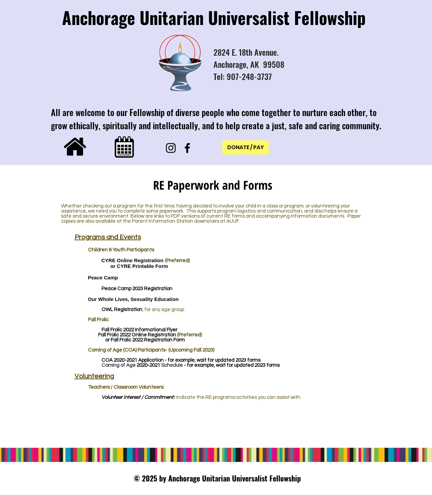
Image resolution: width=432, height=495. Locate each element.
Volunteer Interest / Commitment (137, 397)
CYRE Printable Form (142, 266)
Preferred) (178, 260)
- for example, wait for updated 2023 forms (231, 365)
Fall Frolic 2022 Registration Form (148, 339)
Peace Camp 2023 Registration (137, 288)
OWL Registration (122, 309)
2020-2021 (126, 360)
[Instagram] (170, 148)
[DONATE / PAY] (245, 147)
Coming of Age (119, 365)
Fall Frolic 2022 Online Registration (137, 334)
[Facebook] (187, 148)
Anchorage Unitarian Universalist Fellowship (214, 17)
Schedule (172, 365)
